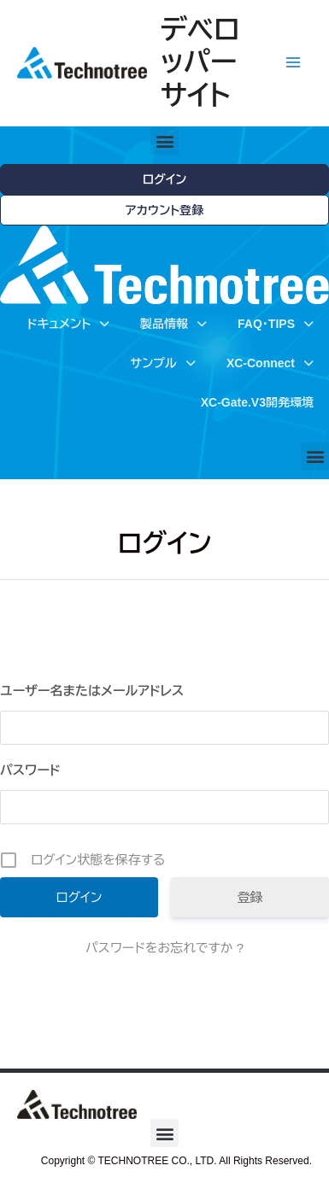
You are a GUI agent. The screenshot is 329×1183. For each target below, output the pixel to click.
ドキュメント (68, 323)
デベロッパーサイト (200, 63)
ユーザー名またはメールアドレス (92, 690)
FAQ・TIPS (276, 323)
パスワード (30, 770)
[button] (164, 141)
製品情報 (173, 323)
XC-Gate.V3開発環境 (257, 402)
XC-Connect (270, 363)
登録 (250, 897)
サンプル (162, 363)
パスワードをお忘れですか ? (164, 947)
